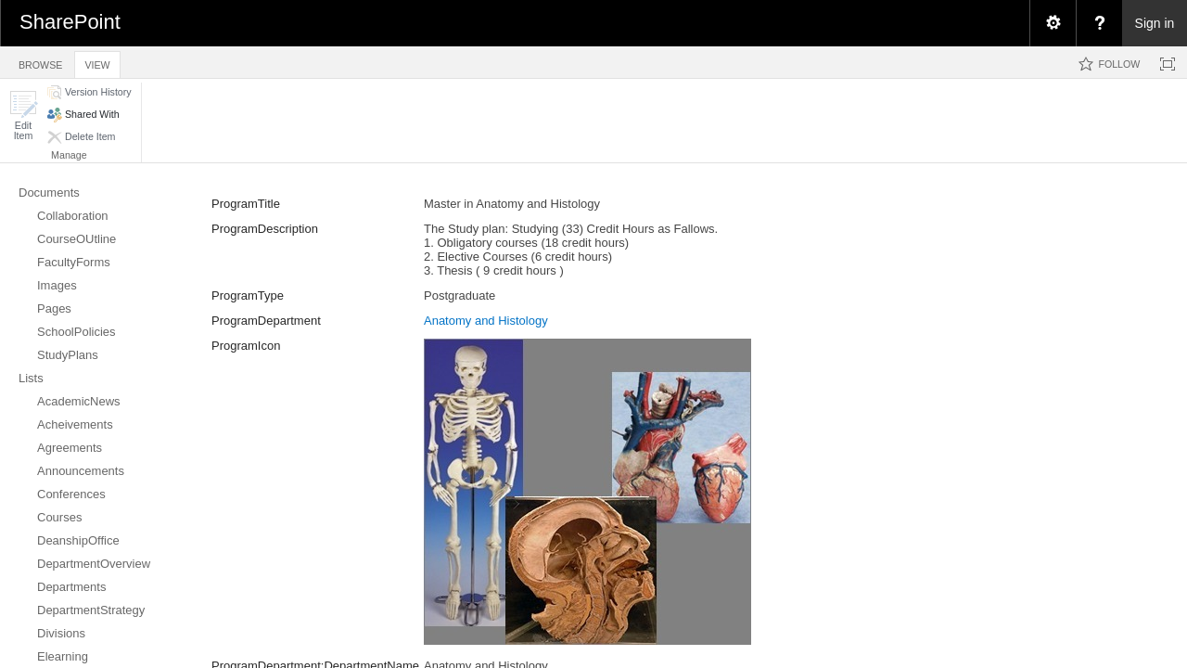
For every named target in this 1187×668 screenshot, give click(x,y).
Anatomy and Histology (486, 321)
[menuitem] (1052, 23)
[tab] (40, 61)
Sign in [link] (1155, 23)
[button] (23, 116)
